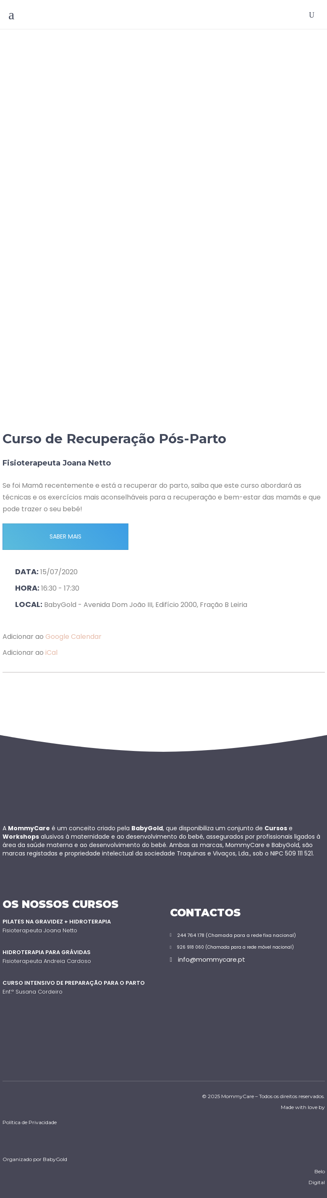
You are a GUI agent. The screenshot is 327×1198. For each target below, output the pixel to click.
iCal (51, 652)
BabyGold (55, 1159)
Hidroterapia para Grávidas (47, 952)
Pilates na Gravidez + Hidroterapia (57, 922)
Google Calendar (73, 636)
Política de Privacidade (30, 1122)
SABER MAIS (65, 536)
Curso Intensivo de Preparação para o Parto (74, 983)
